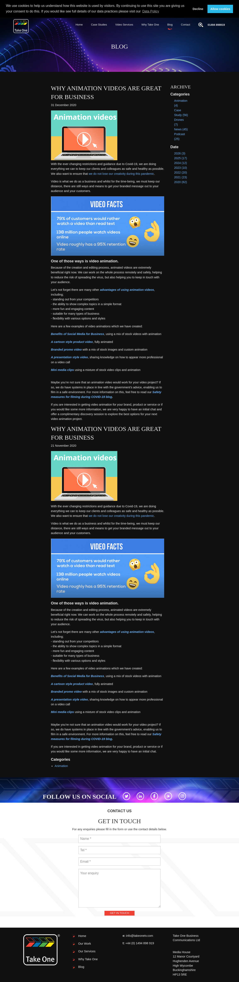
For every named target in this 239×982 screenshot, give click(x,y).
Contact (185, 24)
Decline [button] (198, 9)
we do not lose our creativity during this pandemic (121, 173)
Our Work (84, 943)
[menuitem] (79, 24)
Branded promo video (66, 349)
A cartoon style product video (72, 341)
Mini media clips (62, 369)
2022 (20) (180, 172)
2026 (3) (179, 153)
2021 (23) (180, 177)
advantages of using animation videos (127, 289)
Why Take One (150, 24)
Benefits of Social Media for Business (77, 333)
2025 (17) (180, 157)
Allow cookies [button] (220, 9)
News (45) (181, 129)
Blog (170, 24)
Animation (61, 765)
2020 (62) (180, 181)
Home (79, 24)
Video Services (124, 24)
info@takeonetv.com (139, 935)
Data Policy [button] (150, 11)
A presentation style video (69, 357)
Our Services (86, 951)
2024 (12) (180, 162)
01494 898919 (216, 24)
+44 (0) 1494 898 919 (139, 942)
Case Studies (99, 24)
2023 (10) (180, 167)
